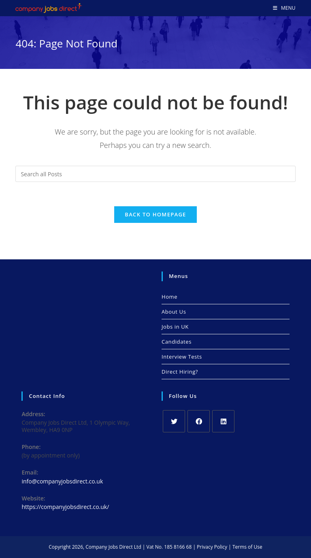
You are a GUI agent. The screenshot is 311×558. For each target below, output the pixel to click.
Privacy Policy (212, 546)
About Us (174, 311)
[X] (174, 421)
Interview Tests (182, 356)
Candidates (177, 341)
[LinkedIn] (223, 421)
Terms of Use (247, 546)
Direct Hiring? (180, 371)
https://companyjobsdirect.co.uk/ (65, 507)
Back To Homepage (155, 214)
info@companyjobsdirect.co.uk (62, 481)
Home (169, 296)
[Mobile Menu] (284, 8)
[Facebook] (198, 421)
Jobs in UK (175, 326)
